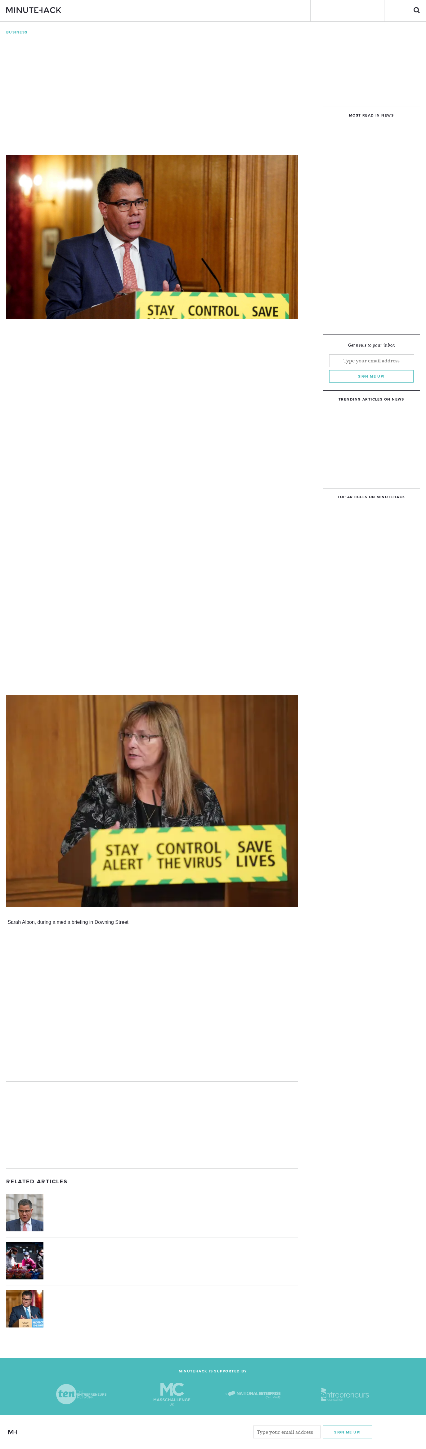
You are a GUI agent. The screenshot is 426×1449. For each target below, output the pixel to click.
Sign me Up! (347, 1432)
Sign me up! (371, 376)
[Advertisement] (152, 1125)
